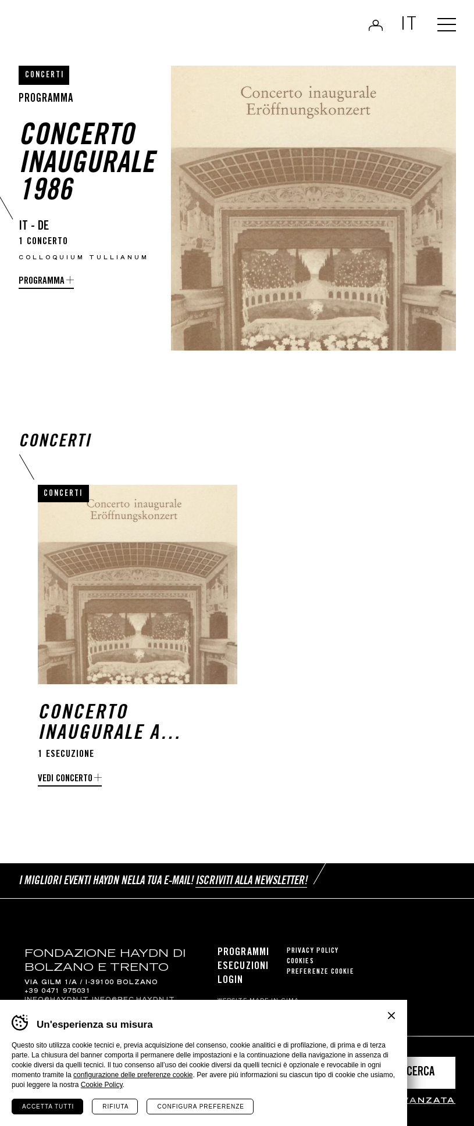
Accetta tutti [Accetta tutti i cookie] (48, 1106)
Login (375, 25)
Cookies (300, 962)
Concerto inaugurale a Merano (99, 726)
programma (42, 282)
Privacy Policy (312, 952)
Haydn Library (93, 27)
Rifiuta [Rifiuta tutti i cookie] (115, 1106)
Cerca (420, 1073)
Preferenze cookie (320, 973)
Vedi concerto (65, 781)
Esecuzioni (243, 967)
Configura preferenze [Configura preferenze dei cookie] (200, 1106)
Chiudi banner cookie (391, 1015)
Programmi (243, 953)
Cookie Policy (102, 1085)
